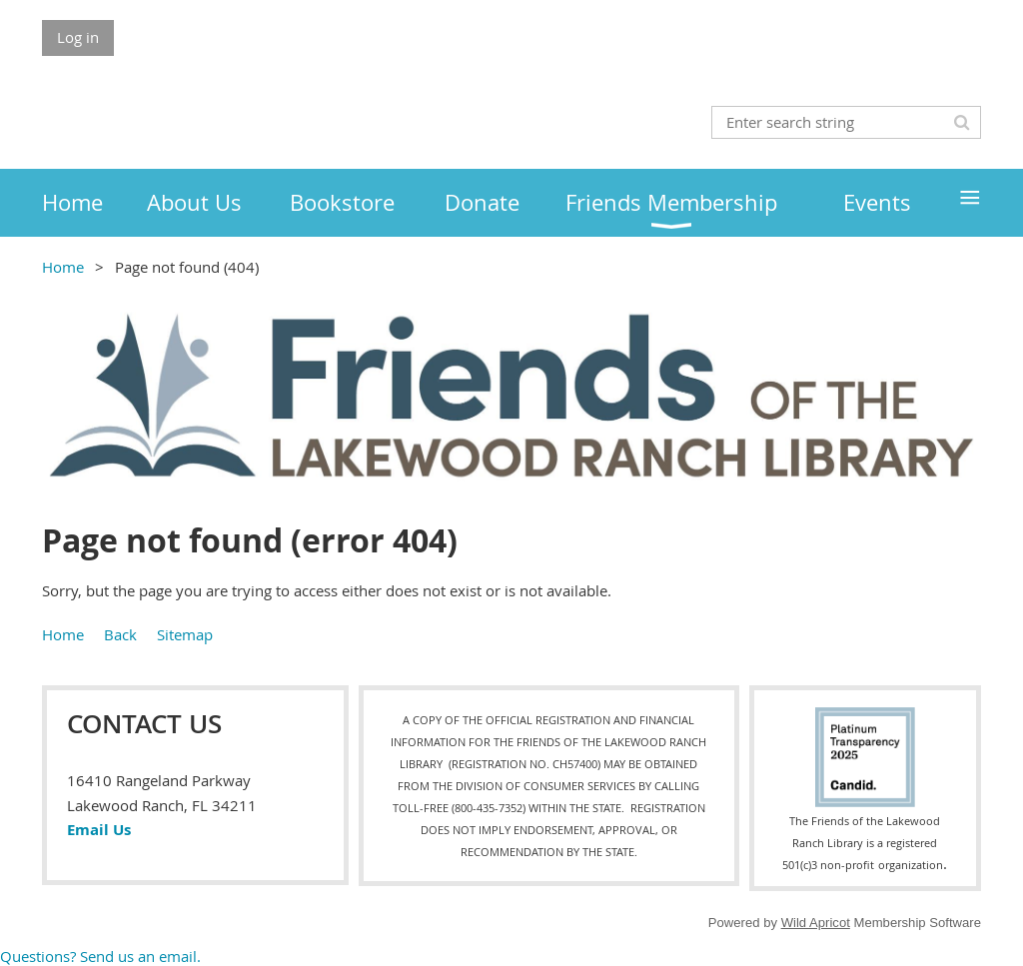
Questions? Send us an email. (100, 956)
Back (120, 634)
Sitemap (185, 634)
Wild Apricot (815, 922)
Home (63, 267)
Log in (78, 37)
